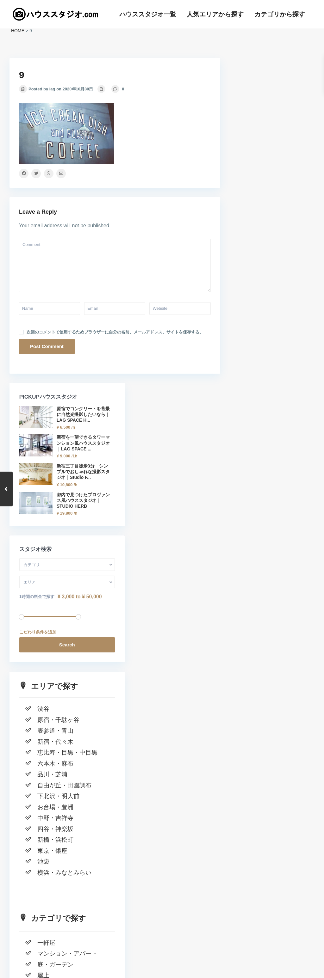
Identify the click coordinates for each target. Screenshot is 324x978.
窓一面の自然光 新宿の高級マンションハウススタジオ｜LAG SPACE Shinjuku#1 (269, 898)
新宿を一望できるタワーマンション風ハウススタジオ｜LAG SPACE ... (285, 135)
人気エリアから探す (215, 14)
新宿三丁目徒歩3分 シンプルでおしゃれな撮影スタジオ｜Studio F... (286, 176)
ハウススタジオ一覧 (147, 14)
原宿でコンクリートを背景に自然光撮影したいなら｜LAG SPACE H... (285, 95)
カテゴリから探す (279, 14)
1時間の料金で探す (257, 312)
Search (272, 360)
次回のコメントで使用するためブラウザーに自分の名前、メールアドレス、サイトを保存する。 (115, 332)
